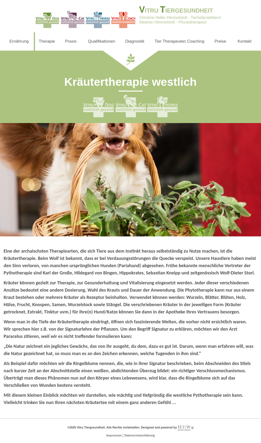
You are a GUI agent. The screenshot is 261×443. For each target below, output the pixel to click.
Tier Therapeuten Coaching (179, 41)
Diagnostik (134, 41)
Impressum (114, 435)
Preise (220, 41)
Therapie (47, 41)
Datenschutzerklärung (139, 435)
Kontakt (245, 41)
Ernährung (18, 41)
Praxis (71, 41)
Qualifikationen (101, 41)
